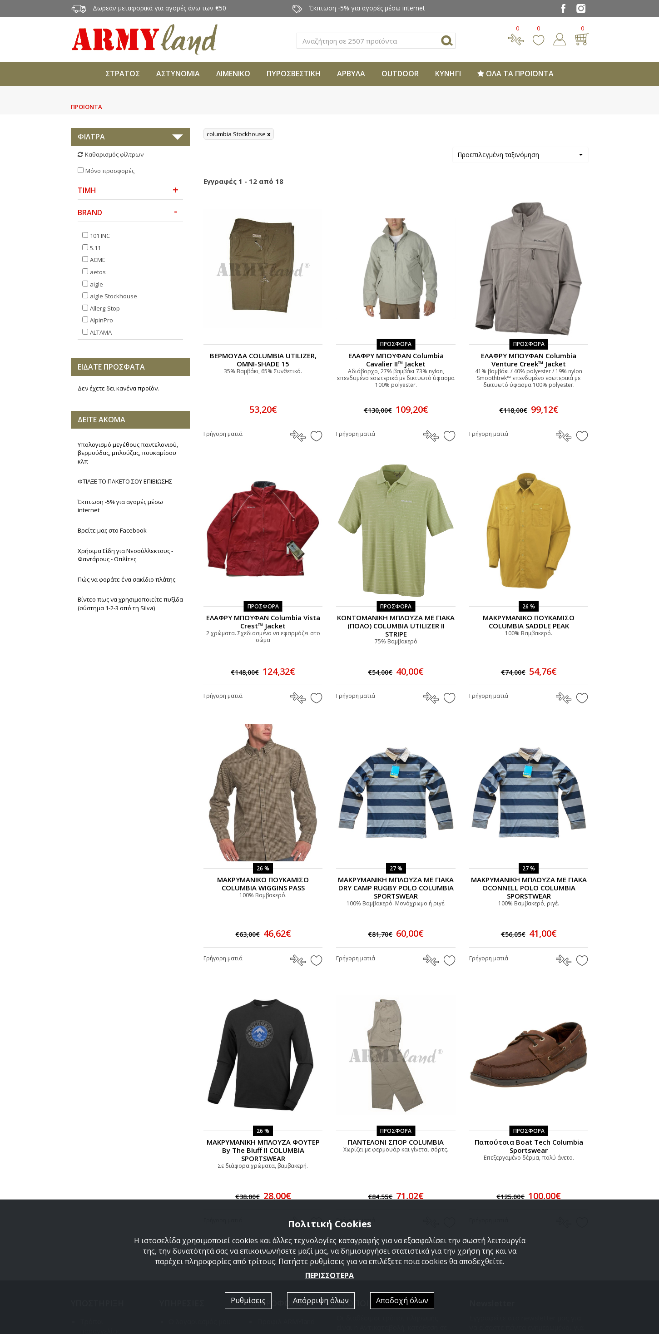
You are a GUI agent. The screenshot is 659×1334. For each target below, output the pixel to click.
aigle (96, 284)
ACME (97, 260)
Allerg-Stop (105, 308)
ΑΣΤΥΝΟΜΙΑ (178, 74)
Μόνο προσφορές (109, 171)
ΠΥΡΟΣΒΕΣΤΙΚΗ (294, 74)
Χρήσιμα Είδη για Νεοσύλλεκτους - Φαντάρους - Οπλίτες (125, 555)
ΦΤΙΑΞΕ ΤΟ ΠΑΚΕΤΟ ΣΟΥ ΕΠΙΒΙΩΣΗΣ (125, 481)
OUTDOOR (400, 74)
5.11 (95, 248)
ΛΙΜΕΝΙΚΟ (233, 74)
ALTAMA (101, 332)
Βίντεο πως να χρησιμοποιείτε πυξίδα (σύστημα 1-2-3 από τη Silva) (130, 603)
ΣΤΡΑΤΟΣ (122, 74)
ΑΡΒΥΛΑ (351, 74)
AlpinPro (101, 320)
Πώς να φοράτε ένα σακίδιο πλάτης (126, 579)
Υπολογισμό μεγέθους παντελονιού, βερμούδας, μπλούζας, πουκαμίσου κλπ (128, 452)
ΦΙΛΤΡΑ (91, 137)
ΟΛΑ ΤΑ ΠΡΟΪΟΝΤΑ (515, 74)
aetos (98, 272)
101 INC (100, 236)
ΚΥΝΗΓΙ (448, 74)
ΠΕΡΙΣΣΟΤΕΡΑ (329, 1275)
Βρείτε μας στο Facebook (112, 530)
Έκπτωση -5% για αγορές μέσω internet (120, 506)
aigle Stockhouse (113, 296)
